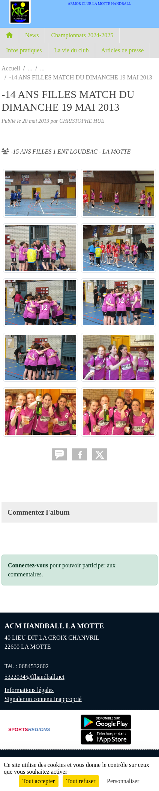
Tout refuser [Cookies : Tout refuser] (81, 781)
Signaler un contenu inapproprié (43, 699)
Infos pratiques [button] (24, 50)
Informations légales (29, 690)
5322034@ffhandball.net (34, 677)
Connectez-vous (28, 565)
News (32, 35)
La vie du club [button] (71, 50)
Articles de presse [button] (122, 50)
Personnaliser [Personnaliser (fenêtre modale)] (123, 781)
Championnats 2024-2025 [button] (82, 35)
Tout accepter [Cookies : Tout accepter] (38, 781)
